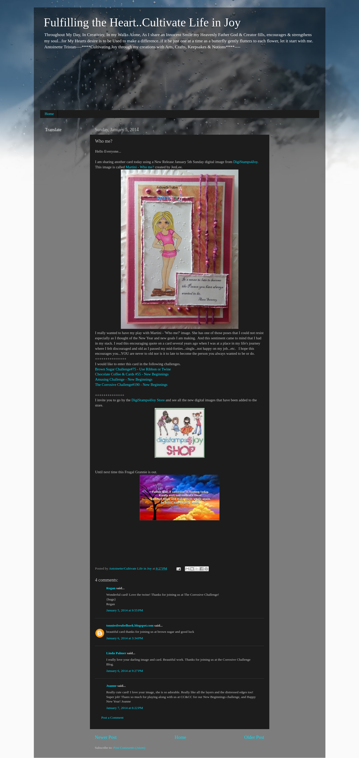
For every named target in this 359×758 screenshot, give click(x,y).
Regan (111, 588)
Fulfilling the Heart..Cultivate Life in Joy (142, 22)
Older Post (254, 737)
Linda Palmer (116, 653)
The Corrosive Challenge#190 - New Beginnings (131, 385)
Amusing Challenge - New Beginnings (123, 379)
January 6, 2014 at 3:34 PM (124, 638)
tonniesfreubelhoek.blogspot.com (130, 625)
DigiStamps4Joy (245, 162)
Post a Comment (112, 717)
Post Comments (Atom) (129, 748)
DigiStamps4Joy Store (148, 400)
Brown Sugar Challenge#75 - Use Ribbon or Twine (133, 369)
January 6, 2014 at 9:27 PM (124, 671)
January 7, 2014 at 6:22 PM (124, 708)
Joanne (111, 686)
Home (49, 114)
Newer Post (106, 737)
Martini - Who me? (140, 167)
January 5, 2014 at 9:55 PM (124, 610)
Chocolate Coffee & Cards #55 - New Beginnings (132, 374)
